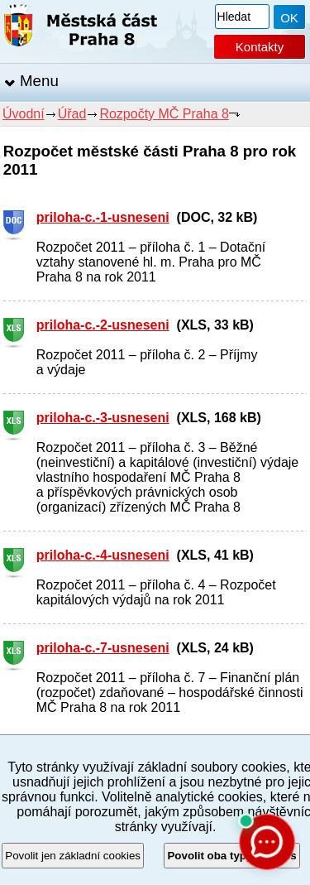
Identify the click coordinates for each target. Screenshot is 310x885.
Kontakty (260, 47)
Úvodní (23, 114)
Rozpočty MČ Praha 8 (164, 114)
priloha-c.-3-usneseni (102, 418)
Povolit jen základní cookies (73, 855)
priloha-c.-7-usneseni (102, 648)
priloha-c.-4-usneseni (102, 555)
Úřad (72, 114)
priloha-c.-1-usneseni (102, 217)
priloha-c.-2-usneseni (102, 325)
